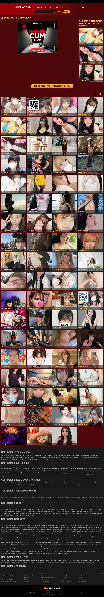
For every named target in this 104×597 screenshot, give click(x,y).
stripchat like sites (65, 577)
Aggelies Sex (44, 579)
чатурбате (74, 7)
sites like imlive (44, 575)
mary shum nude (45, 581)
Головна (36, 7)
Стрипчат (83, 7)
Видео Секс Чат (7, 574)
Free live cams (82, 581)
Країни (56, 7)
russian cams (64, 579)
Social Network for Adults (85, 574)
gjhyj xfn (5, 577)
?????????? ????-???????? (9, 581)
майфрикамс (64, 7)
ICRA (55, 591)
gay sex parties (27, 574)
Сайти (43, 7)
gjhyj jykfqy (81, 575)
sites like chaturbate (28, 575)
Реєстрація (66, 12)
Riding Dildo (26, 581)
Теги (50, 7)
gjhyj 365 (100, 574)
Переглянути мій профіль (52, 86)
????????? (43, 574)
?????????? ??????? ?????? (47, 577)
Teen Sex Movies (83, 579)
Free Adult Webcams (66, 581)
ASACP (52, 591)
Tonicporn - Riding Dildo (9, 575)
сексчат (3, 1)
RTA (48, 591)
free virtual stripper (66, 575)
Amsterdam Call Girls (8, 579)
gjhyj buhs (26, 579)
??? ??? (80, 577)
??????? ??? (26, 577)
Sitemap (63, 574)
